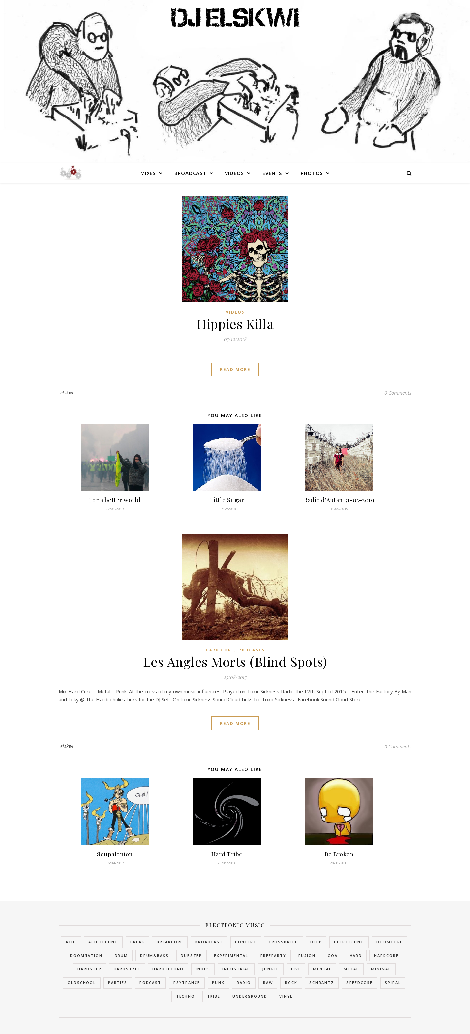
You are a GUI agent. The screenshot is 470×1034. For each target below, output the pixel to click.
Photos (312, 173)
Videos (234, 173)
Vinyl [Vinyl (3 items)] (286, 996)
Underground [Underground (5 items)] (249, 996)
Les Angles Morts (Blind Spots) (235, 661)
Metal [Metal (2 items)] (351, 968)
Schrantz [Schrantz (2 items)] (321, 982)
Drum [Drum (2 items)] (121, 955)
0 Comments (397, 392)
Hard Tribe (227, 854)
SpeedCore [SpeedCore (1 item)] (359, 982)
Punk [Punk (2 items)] (218, 982)
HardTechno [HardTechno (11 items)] (168, 968)
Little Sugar (227, 500)
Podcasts (251, 650)
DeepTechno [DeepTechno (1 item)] (349, 941)
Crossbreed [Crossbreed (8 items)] (283, 941)
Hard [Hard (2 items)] (356, 955)
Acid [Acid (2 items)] (71, 941)
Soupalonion (115, 854)
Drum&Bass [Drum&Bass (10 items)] (154, 955)
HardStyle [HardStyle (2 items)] (127, 968)
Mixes (148, 173)
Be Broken (339, 854)
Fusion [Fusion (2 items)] (307, 955)
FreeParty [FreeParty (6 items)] (273, 955)
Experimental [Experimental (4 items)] (231, 955)
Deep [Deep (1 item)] (316, 941)
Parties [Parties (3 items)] (117, 982)
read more (235, 369)
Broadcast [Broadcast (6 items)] (209, 941)
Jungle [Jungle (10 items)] (270, 968)
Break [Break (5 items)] (137, 941)
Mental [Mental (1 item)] (322, 968)
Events (272, 173)
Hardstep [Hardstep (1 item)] (89, 968)
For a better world (115, 500)
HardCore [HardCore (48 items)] (386, 955)
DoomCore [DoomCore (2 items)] (389, 941)
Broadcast (190, 173)
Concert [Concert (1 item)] (246, 941)
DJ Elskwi (235, 16)
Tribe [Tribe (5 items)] (213, 996)
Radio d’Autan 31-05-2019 (339, 500)
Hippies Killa (235, 323)
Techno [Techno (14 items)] (185, 996)
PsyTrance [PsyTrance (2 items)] (186, 982)
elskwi (67, 392)
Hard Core (220, 650)
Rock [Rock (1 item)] (291, 982)
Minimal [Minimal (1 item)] (381, 968)
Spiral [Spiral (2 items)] (393, 982)
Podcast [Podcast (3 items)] (150, 982)
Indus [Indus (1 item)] (203, 968)
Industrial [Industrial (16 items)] (236, 968)
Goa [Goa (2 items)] (332, 955)
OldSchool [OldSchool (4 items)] (82, 982)
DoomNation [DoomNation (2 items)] (86, 955)
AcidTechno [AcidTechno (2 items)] (103, 941)
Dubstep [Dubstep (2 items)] (191, 955)
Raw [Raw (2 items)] (268, 982)
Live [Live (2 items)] (296, 968)
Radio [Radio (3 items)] (244, 982)
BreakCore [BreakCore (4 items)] (170, 941)
